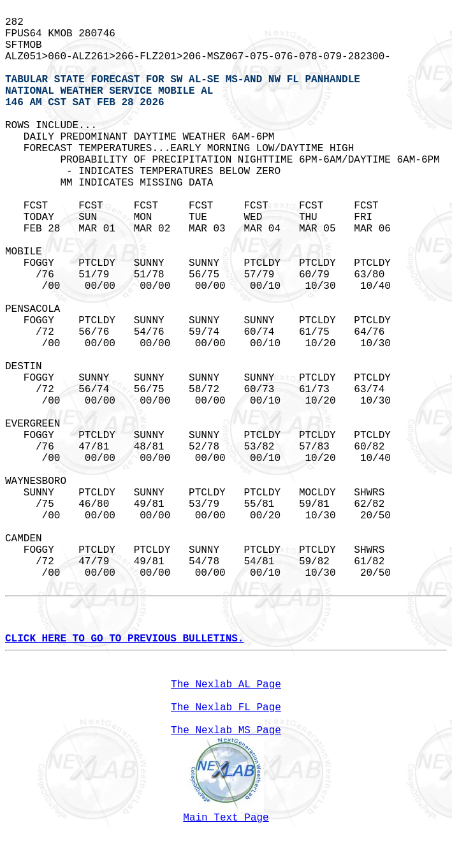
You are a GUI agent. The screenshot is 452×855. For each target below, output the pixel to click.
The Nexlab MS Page (226, 730)
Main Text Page (225, 818)
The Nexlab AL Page (226, 685)
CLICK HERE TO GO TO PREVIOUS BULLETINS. (124, 639)
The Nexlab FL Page (226, 707)
